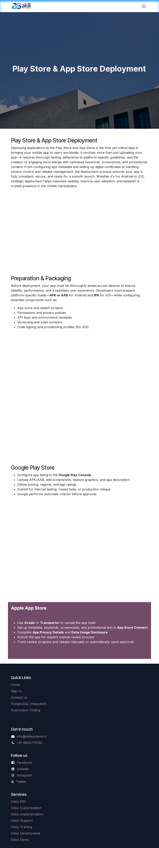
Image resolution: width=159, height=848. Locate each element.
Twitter (21, 782)
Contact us (19, 697)
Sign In (16, 691)
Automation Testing (25, 710)
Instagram (24, 775)
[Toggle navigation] (144, 6)
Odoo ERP (18, 802)
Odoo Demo (20, 840)
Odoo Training (21, 827)
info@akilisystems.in (32, 736)
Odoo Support (22, 821)
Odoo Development (25, 833)
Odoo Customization (26, 808)
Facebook (24, 763)
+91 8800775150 (29, 743)
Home (15, 685)
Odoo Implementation (27, 814)
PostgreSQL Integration (28, 704)
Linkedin (23, 769)
